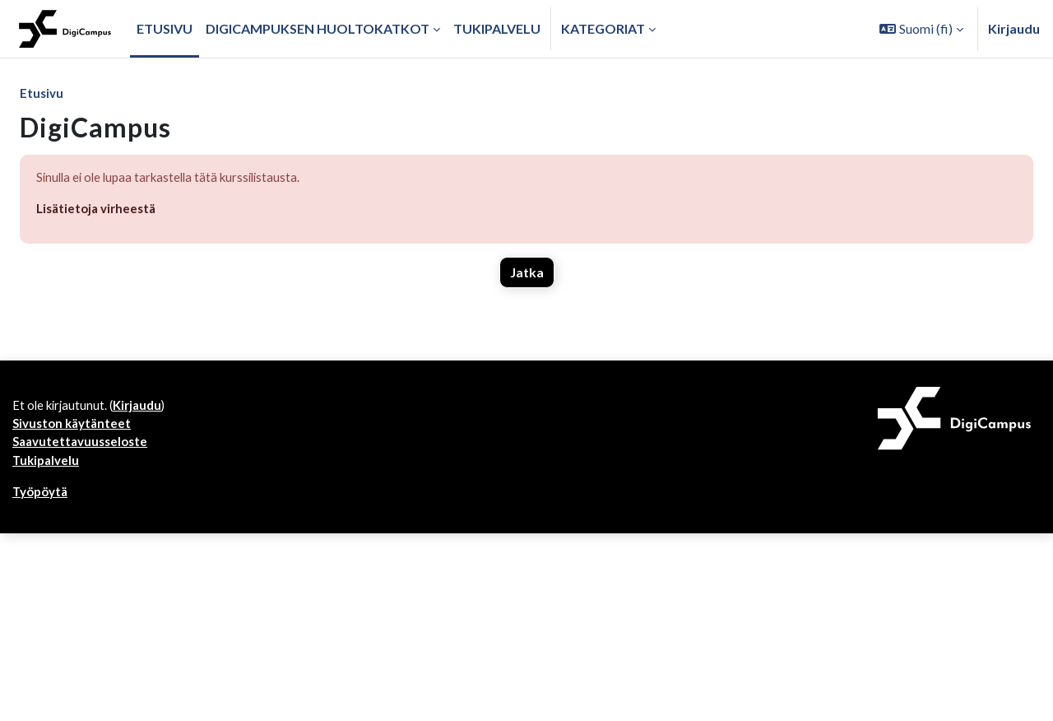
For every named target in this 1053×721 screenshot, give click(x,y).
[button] (921, 29)
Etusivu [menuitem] (165, 28)
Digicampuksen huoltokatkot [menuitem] (317, 28)
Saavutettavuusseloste (83, 450)
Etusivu (42, 93)
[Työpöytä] (65, 28)
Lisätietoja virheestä (99, 211)
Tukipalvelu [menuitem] (496, 28)
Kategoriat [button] (603, 28)
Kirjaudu (1014, 28)
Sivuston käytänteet (74, 430)
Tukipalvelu (47, 469)
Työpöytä (42, 502)
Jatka (527, 276)
